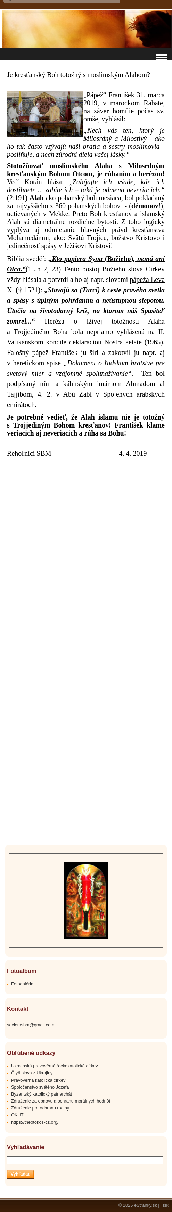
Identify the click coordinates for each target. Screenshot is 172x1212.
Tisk (165, 1205)
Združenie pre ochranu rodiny (40, 1108)
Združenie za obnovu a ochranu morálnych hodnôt (60, 1101)
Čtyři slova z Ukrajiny (31, 1072)
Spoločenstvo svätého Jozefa (40, 1087)
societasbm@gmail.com (30, 1024)
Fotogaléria (22, 983)
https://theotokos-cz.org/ (35, 1122)
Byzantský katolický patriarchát (41, 1094)
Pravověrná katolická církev (38, 1080)
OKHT (17, 1114)
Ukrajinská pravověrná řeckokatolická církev (54, 1065)
